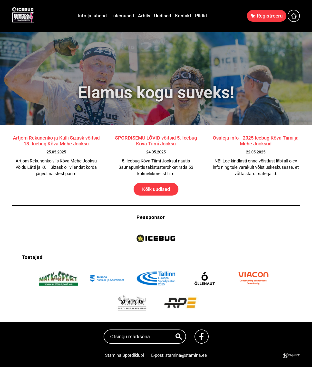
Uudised (162, 16)
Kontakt (183, 16)
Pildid (201, 16)
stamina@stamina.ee (186, 355)
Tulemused (122, 16)
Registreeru (270, 16)
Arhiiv (144, 16)
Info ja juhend (92, 16)
